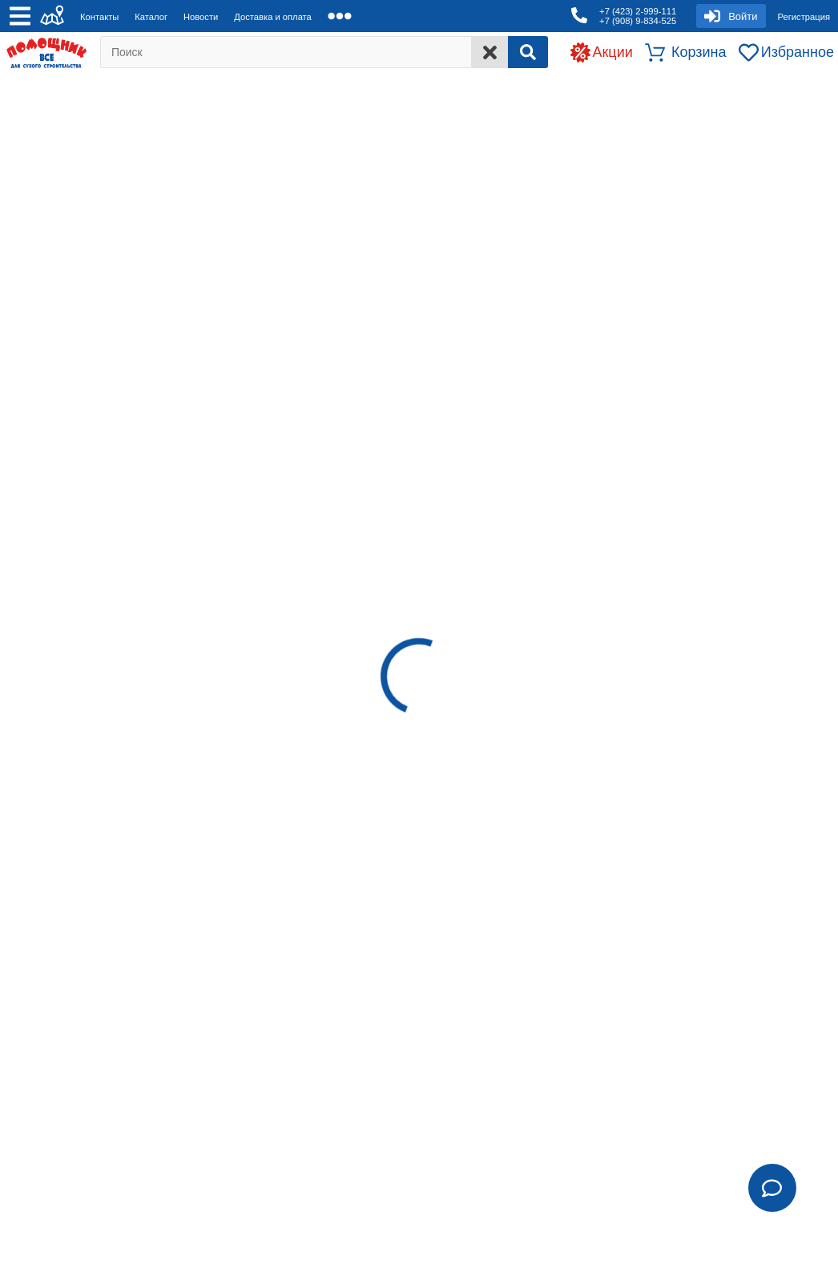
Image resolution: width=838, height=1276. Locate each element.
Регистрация (804, 17)
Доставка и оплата (273, 17)
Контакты (99, 17)
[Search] (528, 52)
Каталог (151, 17)
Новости (200, 17)
